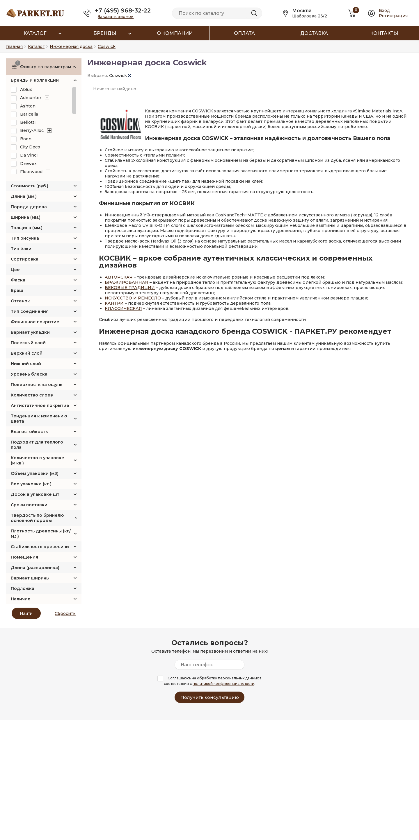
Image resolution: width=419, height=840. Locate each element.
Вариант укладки (30, 332)
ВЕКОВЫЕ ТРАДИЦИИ (130, 287)
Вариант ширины (30, 578)
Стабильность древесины (40, 546)
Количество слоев (32, 395)
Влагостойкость (29, 431)
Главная (14, 46)
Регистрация (393, 15)
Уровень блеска (29, 374)
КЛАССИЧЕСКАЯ (123, 308)
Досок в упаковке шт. (35, 494)
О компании (175, 33)
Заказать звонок (116, 16)
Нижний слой (26, 363)
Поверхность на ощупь (36, 384)
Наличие (21, 599)
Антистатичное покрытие (40, 405)
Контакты (384, 33)
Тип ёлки (21, 248)
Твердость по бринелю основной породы (37, 518)
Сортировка (24, 259)
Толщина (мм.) (26, 227)
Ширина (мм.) (25, 217)
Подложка (22, 588)
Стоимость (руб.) (29, 186)
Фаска (18, 280)
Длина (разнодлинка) (35, 567)
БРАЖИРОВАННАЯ (126, 282)
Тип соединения (30, 311)
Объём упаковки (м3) (34, 473)
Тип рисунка (25, 238)
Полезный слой (28, 342)
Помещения (24, 557)
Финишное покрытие (35, 321)
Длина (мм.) (24, 196)
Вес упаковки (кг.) (31, 484)
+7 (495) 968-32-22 (123, 10)
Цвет (16, 269)
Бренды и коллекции (35, 80)
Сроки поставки (29, 504)
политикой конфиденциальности (223, 683)
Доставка (314, 33)
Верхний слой (26, 353)
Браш (17, 290)
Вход (384, 10)
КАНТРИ (114, 303)
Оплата (244, 33)
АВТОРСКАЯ (119, 277)
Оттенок (20, 301)
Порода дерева (29, 206)
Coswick (120, 75)
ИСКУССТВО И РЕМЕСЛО (133, 298)
